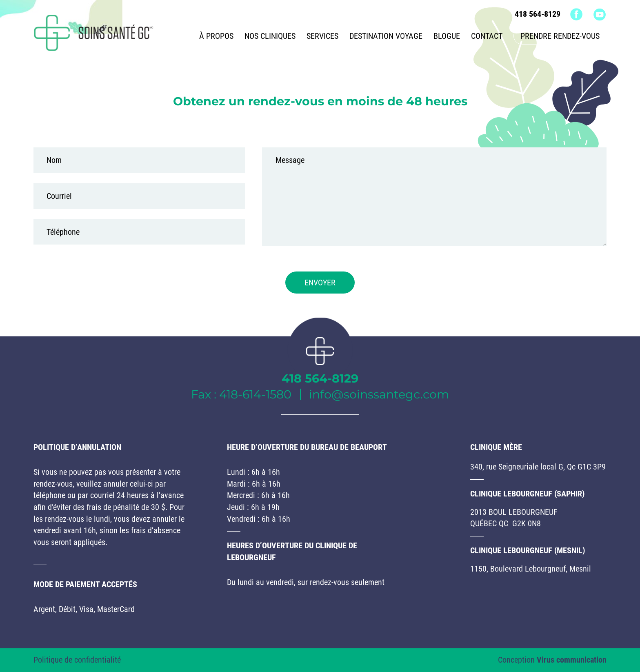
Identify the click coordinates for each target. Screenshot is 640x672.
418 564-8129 (537, 14)
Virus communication (572, 660)
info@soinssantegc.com (379, 394)
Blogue (446, 36)
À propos (216, 36)
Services (322, 36)
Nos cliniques (270, 36)
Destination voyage (385, 36)
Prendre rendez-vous (560, 36)
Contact (486, 36)
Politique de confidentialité (77, 660)
